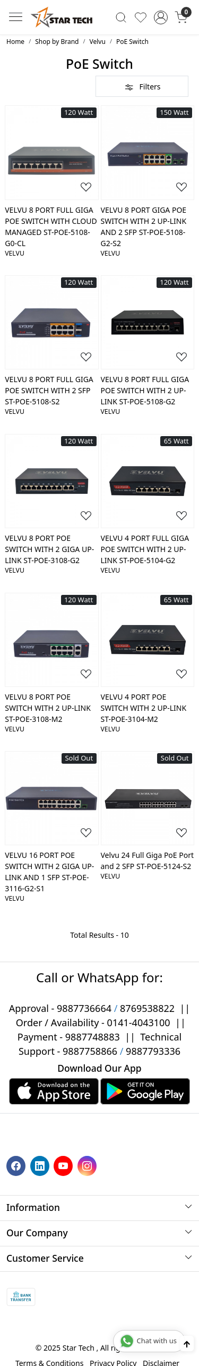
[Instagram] (88, 1165)
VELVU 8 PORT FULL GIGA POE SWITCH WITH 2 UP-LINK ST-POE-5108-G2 (145, 390)
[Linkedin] (41, 1165)
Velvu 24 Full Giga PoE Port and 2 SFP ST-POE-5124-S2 (147, 860)
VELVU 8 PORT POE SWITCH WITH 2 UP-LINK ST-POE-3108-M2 (48, 708)
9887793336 (153, 1051)
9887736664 (84, 1008)
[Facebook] (17, 1165)
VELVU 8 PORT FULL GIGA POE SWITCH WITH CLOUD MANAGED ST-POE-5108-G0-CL (51, 226)
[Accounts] (160, 17)
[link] (121, 17)
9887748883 (92, 1036)
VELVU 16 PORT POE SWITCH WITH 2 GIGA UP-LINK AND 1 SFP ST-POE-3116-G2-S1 (49, 871)
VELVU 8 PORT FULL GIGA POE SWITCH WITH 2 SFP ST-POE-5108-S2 (49, 390)
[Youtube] (64, 1165)
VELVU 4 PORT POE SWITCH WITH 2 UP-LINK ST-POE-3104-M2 (144, 708)
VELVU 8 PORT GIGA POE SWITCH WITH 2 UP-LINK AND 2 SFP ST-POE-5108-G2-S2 (144, 226)
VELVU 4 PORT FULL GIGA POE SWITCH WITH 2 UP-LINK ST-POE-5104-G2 (145, 549)
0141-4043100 (138, 1022)
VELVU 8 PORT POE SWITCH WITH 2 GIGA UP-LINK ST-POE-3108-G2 (49, 549)
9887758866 (90, 1051)
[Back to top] (187, 1343)
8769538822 (147, 1008)
